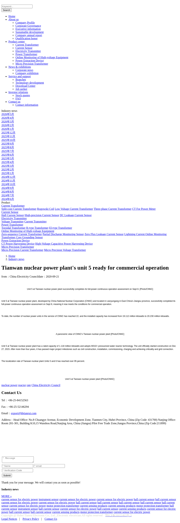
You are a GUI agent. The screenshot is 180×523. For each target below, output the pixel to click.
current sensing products (93, 506)
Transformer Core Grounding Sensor (22, 237)
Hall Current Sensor (12, 215)
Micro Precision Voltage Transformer (65, 249)
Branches (20, 79)
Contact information (26, 104)
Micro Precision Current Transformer (22, 249)
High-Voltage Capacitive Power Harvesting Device (64, 243)
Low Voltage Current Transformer (74, 208)
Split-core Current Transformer (18, 208)
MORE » (6, 497)
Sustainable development (29, 32)
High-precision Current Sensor (42, 215)
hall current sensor (144, 500)
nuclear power (9, 385)
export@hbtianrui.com (23, 413)
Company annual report (28, 35)
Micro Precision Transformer (31, 63)
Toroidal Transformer (13, 227)
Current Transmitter (35, 221)
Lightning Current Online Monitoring (145, 234)
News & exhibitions (19, 66)
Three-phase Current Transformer (112, 208)
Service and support (19, 76)
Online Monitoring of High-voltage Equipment (41, 57)
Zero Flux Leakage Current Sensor (104, 234)
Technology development (29, 82)
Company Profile (25, 22)
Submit (7, 476)
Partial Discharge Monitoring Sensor (63, 234)
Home (11, 16)
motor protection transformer (63, 506)
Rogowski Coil (45, 208)
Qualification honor (26, 38)
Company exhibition (26, 73)
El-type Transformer (60, 227)
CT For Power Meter (144, 208)
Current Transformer (27, 44)
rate (29, 385)
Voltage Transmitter (12, 221)
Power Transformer (26, 54)
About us (13, 19)
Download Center (25, 85)
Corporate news (24, 70)
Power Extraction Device (29, 60)
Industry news (16, 259)
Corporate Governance (28, 25)
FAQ (18, 98)
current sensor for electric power (19, 500)
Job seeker (21, 89)
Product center (16, 41)
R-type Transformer (37, 227)
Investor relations (18, 92)
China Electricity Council (45, 385)
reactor (22, 385)
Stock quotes (22, 95)
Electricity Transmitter (28, 51)
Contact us (14, 101)
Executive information (28, 28)
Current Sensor (23, 47)
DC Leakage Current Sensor (76, 215)
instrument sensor (49, 500)
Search (6, 10)
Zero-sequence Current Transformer (21, 234)
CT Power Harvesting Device (18, 243)
